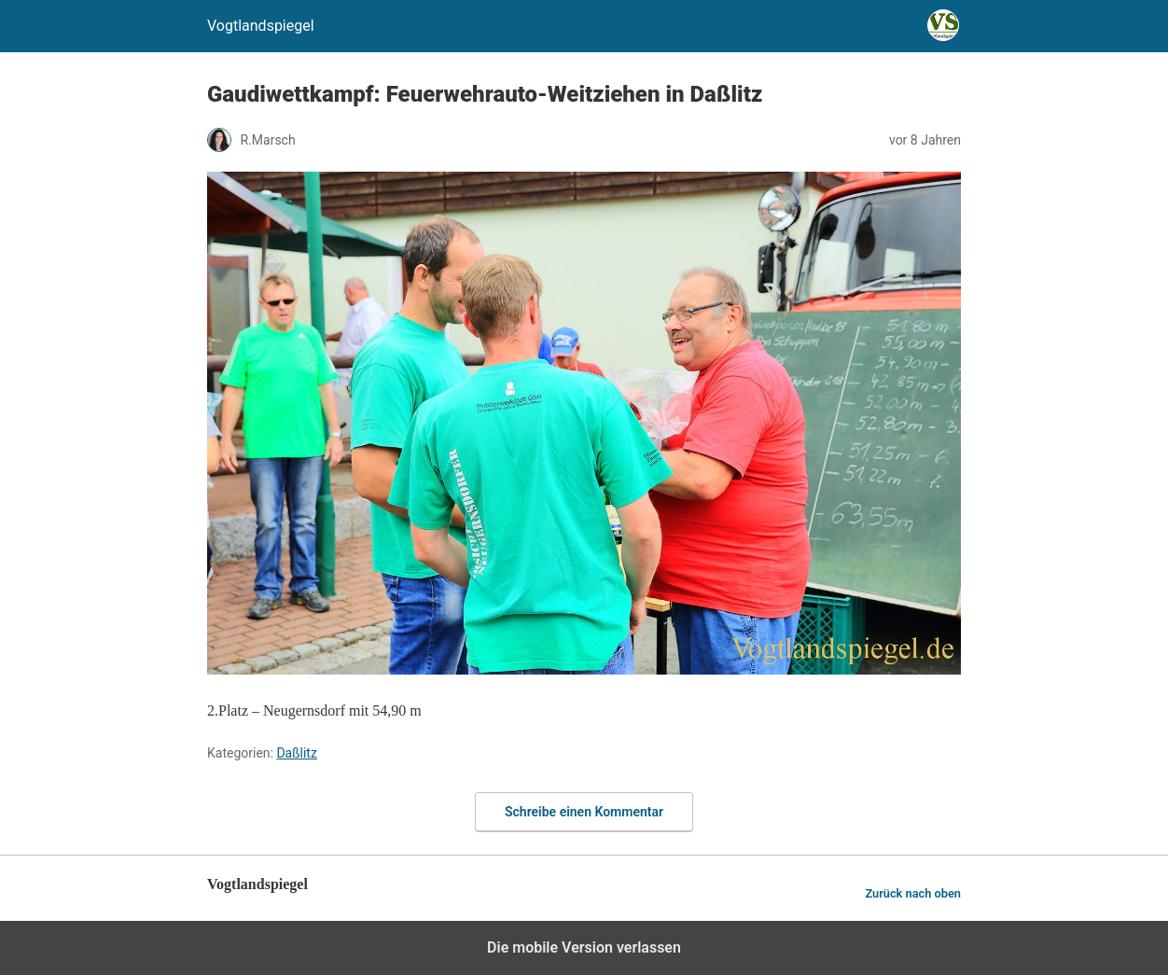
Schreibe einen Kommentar (584, 811)
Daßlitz (296, 752)
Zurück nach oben (913, 893)
